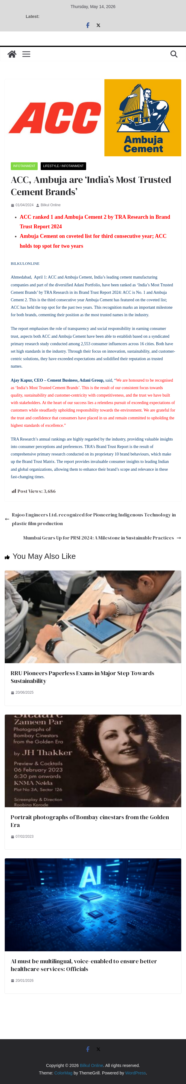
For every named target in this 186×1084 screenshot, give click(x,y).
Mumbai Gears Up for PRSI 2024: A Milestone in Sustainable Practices (102, 537)
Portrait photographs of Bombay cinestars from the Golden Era (90, 821)
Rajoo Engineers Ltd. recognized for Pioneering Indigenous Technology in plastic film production (90, 519)
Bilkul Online (51, 205)
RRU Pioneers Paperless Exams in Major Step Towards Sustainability (82, 677)
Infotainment (24, 166)
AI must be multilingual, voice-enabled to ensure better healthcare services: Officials (84, 965)
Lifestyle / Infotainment (63, 166)
